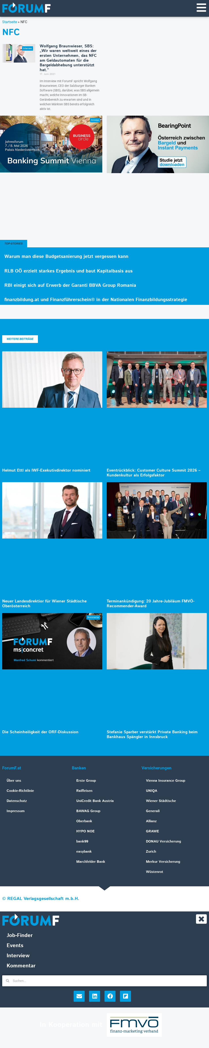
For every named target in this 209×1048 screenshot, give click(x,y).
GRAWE (152, 831)
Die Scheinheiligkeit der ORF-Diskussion (40, 732)
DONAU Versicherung (163, 841)
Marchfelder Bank (90, 862)
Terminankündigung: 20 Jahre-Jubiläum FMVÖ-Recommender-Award (150, 604)
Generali (153, 811)
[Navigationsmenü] (201, 7)
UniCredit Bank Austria (95, 801)
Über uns (14, 780)
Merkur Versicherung (163, 862)
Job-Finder (20, 936)
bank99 (82, 841)
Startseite (9, 22)
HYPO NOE (85, 831)
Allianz (151, 821)
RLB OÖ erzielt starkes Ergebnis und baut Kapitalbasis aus (68, 271)
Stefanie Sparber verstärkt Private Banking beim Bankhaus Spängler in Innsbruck (152, 735)
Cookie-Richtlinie (20, 791)
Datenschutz (17, 801)
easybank (84, 851)
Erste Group (86, 780)
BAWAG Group (88, 811)
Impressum (16, 811)
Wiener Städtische (161, 801)
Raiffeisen (84, 791)
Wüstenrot (154, 872)
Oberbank (84, 821)
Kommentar (21, 966)
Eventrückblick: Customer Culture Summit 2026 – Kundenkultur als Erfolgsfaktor (153, 473)
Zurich (151, 851)
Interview (18, 956)
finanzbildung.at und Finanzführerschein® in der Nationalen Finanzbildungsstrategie (95, 300)
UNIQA (151, 791)
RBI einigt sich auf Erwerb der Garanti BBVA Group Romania (70, 285)
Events (15, 946)
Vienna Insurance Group (165, 780)
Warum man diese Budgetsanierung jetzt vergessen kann (66, 257)
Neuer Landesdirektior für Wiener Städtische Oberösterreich (44, 604)
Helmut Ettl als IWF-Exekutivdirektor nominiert (46, 471)
